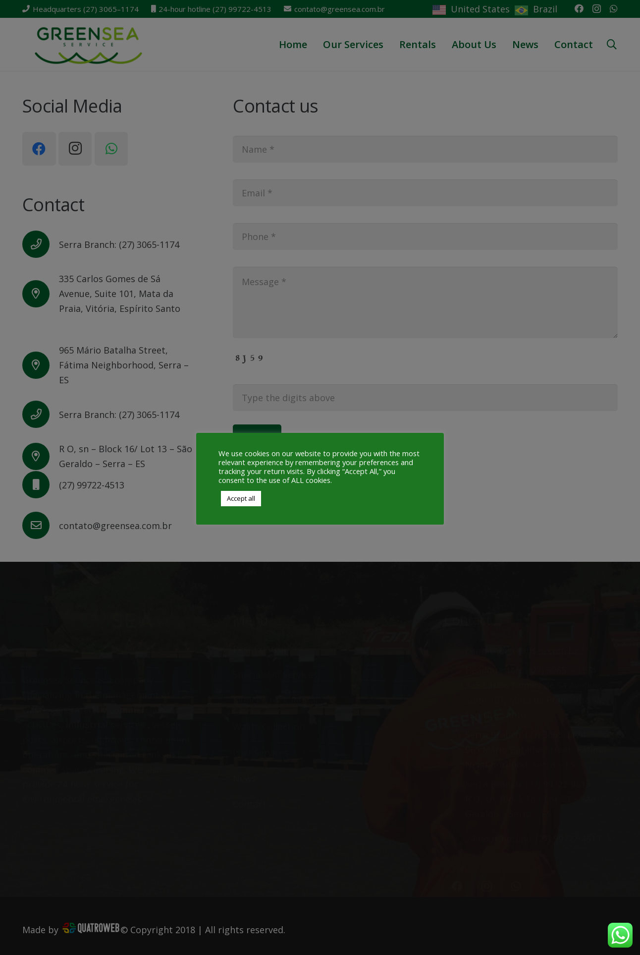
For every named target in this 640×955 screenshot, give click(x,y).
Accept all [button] (241, 498)
